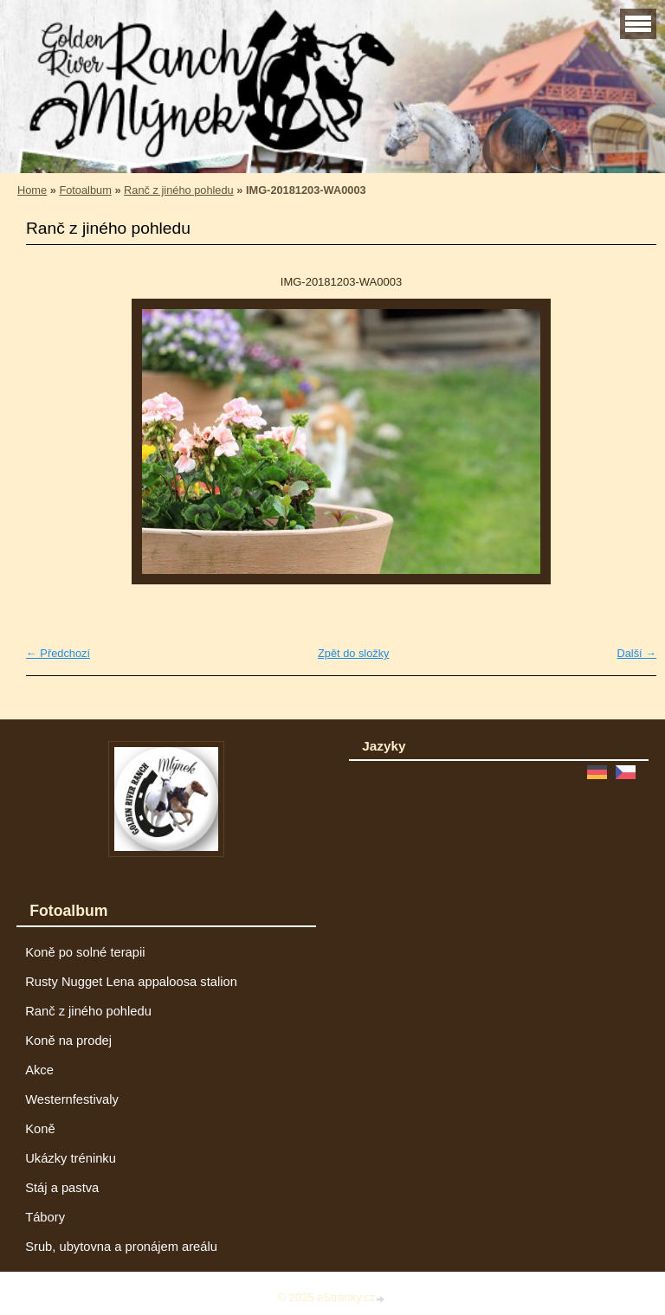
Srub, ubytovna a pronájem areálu (121, 1247)
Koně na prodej (68, 1040)
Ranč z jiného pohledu (179, 190)
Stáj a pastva (62, 1188)
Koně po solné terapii (85, 952)
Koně (40, 1129)
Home (32, 190)
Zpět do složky (354, 653)
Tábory (45, 1217)
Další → (636, 653)
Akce (39, 1070)
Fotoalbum (85, 190)
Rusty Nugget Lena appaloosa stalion (131, 982)
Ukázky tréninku (70, 1158)
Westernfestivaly (72, 1099)
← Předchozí (58, 653)
